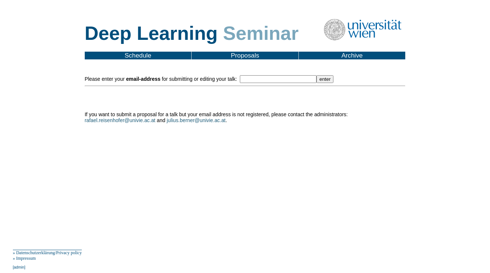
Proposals (245, 55)
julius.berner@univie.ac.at (196, 120)
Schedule (138, 55)
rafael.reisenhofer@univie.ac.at (120, 120)
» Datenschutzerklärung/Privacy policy (47, 252)
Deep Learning (192, 33)
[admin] (19, 267)
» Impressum (24, 258)
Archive (352, 55)
